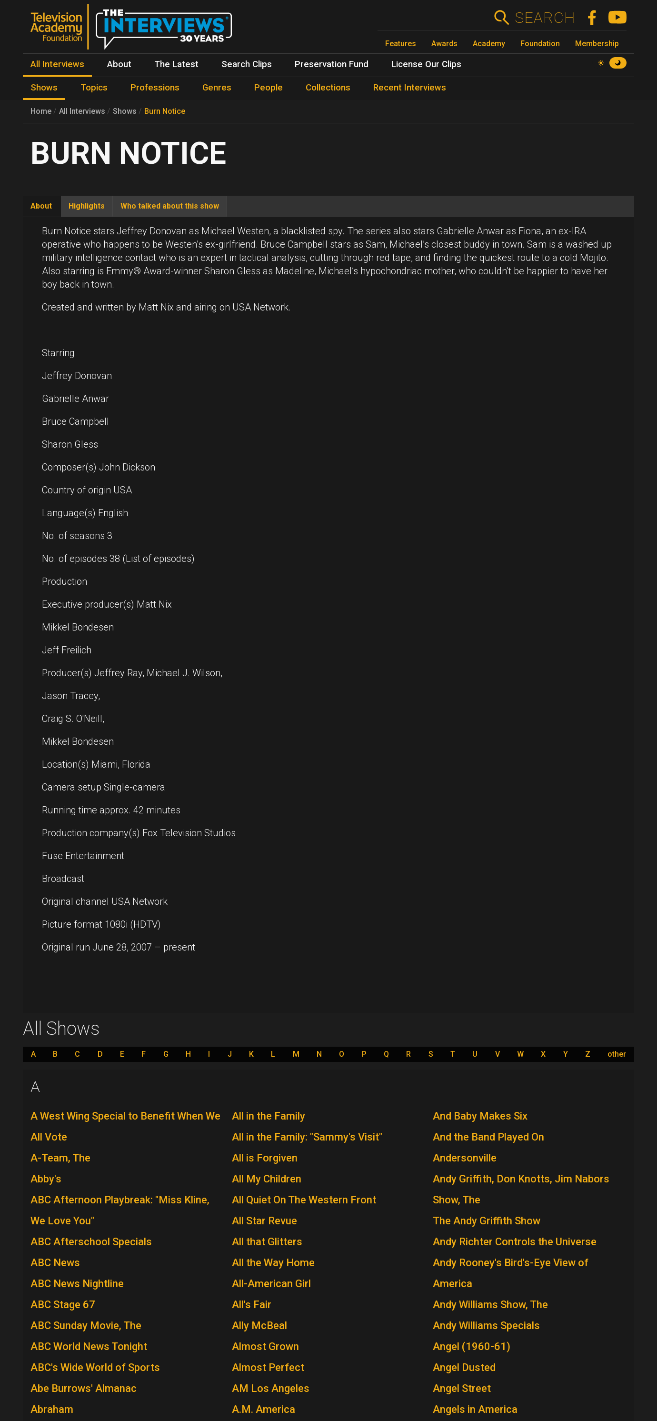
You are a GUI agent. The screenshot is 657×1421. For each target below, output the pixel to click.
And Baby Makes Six (480, 1116)
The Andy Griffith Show (486, 1221)
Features (400, 43)
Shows (125, 111)
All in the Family (268, 1116)
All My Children (266, 1179)
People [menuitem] (268, 87)
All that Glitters (267, 1242)
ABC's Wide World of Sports (95, 1367)
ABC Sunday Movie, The (85, 1325)
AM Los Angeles (270, 1388)
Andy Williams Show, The (490, 1305)
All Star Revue (264, 1221)
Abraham (51, 1409)
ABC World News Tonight (88, 1346)
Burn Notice (164, 111)
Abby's (45, 1179)
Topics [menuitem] (94, 87)
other (616, 1054)
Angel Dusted (464, 1367)
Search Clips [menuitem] (246, 64)
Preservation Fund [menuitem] (331, 64)
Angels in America (475, 1409)
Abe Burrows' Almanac (83, 1388)
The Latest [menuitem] (176, 64)
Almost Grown (265, 1346)
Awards (444, 43)
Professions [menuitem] (154, 87)
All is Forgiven (265, 1158)
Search (545, 17)
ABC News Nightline (77, 1284)
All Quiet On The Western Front (304, 1200)
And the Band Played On (488, 1137)
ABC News (55, 1263)
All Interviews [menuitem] (57, 64)
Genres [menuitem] (216, 87)
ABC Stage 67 (62, 1305)
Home (40, 111)
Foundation (540, 43)
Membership (597, 43)
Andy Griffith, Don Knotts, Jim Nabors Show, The (521, 1189)
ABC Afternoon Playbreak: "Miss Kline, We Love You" (119, 1210)
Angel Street (462, 1388)
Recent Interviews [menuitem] (409, 87)
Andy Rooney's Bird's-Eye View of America (510, 1273)
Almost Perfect (268, 1367)
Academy (489, 43)
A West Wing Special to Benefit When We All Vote (125, 1126)
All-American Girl (271, 1284)
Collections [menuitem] (328, 87)
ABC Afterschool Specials (91, 1242)
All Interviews (82, 111)
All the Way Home (273, 1263)
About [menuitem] (119, 64)
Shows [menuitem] (44, 87)
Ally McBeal (259, 1325)
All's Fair (251, 1305)
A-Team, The (60, 1158)
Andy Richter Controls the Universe (515, 1242)
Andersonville (465, 1158)
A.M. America (263, 1409)
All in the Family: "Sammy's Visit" (307, 1137)
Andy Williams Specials (486, 1325)
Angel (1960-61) (471, 1346)
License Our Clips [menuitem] (426, 64)
